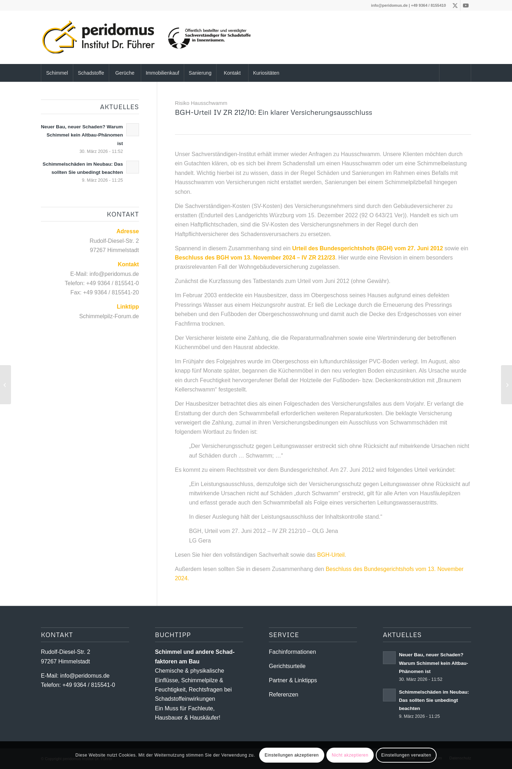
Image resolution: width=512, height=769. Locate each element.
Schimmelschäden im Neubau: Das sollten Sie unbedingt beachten (434, 700)
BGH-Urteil (331, 555)
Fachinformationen (292, 652)
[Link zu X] (455, 5)
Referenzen (283, 694)
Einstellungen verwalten (406, 755)
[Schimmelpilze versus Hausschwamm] (5, 384)
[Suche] (455, 73)
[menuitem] (57, 73)
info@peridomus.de (389, 5)
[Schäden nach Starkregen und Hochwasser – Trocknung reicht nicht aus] (506, 384)
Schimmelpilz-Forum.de (109, 316)
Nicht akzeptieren (350, 755)
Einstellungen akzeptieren (292, 755)
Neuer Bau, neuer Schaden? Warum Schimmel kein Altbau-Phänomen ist (82, 135)
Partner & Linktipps (293, 680)
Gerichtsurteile (287, 666)
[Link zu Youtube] (465, 5)
